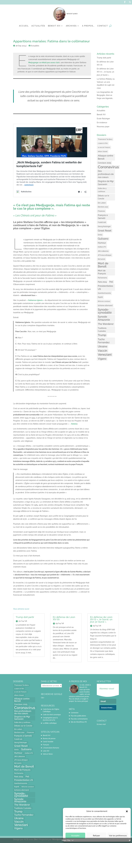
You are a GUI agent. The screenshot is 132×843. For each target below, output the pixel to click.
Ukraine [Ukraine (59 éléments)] (102, 346)
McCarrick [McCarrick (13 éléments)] (101, 259)
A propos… (88, 26)
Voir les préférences (118, 835)
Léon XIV (46, 751)
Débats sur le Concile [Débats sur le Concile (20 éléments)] (103, 197)
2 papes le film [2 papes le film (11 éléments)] (103, 143)
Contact (102, 26)
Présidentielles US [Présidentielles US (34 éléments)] (105, 287)
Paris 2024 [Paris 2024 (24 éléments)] (102, 282)
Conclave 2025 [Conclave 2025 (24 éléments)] (104, 163)
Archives (71, 26)
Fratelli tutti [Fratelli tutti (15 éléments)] (102, 222)
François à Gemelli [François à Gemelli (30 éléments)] (103, 217)
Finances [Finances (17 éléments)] (101, 211)
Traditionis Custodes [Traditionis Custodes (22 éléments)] (102, 329)
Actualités (38, 26)
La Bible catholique (50, 723)
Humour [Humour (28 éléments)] (102, 243)
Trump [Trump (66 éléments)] (102, 335)
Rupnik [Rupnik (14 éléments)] (100, 297)
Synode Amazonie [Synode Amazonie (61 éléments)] (104, 318)
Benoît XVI (101, 115)
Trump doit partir (104, 58)
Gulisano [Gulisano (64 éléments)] (103, 238)
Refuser (96, 835)
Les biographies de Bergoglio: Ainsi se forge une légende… (105, 95)
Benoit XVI (54, 26)
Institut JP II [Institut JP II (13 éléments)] (102, 247)
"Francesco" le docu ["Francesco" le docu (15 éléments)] (105, 139)
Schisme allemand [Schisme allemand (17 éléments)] (105, 305)
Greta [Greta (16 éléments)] (100, 235)
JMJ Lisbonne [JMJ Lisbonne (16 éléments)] (103, 251)
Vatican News (48, 754)
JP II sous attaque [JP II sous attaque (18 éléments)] (104, 255)
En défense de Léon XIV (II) (64, 618)
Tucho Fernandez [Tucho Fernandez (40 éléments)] (104, 341)
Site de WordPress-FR (79, 722)
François (46, 745)
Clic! (42, 698)
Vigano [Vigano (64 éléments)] (102, 358)
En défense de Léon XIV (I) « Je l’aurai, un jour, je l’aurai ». (105, 72)
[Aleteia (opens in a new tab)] (74, 424)
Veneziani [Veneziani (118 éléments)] (105, 354)
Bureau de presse (49, 738)
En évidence (102, 123)
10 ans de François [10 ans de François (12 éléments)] (104, 147)
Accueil (24, 26)
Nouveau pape (103, 127)
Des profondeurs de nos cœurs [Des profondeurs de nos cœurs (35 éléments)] (106, 174)
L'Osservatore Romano (51, 748)
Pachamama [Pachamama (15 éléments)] (102, 278)
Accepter (75, 835)
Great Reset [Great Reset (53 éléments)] (104, 230)
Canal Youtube (48, 742)
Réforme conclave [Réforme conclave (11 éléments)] (104, 301)
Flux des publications (78, 716)
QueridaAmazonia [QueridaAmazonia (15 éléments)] (104, 293)
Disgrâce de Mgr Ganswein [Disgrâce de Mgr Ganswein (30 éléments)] (106, 183)
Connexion (74, 713)
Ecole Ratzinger (103, 119)
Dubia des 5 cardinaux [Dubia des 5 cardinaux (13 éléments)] (102, 190)
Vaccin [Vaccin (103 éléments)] (102, 350)
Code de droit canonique (52, 715)
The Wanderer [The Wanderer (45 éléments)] (106, 324)
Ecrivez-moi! (101, 724)
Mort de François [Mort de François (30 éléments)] (102, 272)
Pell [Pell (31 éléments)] (111, 282)
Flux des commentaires (79, 719)
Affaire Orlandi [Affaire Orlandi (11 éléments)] (102, 151)
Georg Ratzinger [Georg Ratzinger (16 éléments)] (104, 226)
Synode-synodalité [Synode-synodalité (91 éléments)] (105, 311)
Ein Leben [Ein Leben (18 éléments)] (102, 203)
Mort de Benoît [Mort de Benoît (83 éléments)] (103, 265)
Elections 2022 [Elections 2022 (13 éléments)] (103, 207)
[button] (127, 811)
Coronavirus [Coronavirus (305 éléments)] (108, 167)
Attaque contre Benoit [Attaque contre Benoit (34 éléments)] (105, 157)
